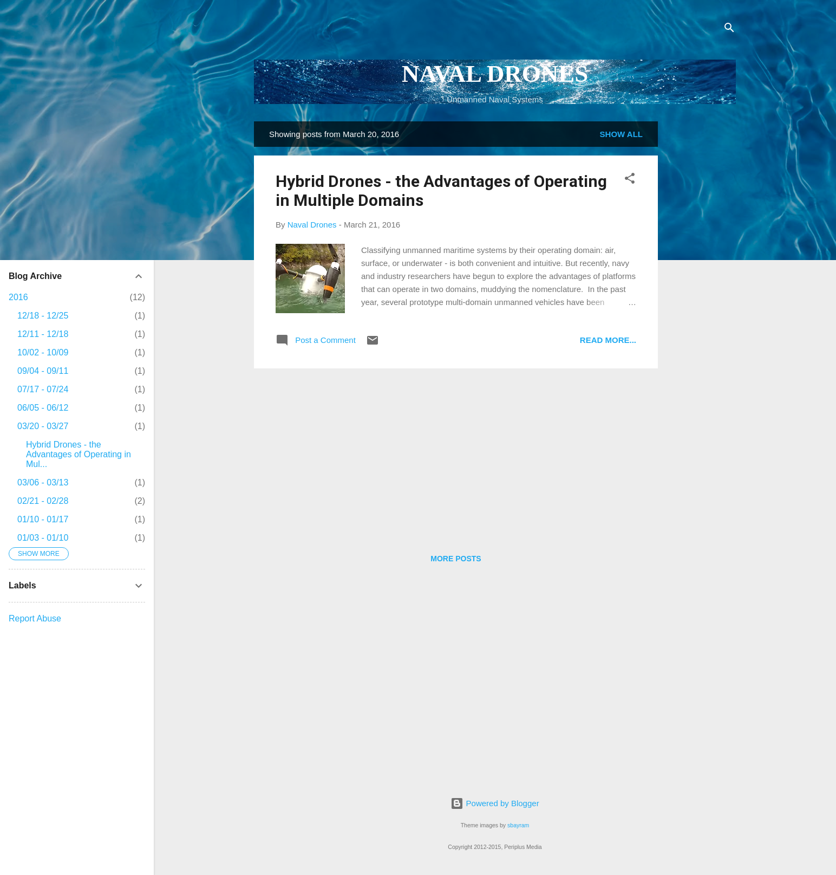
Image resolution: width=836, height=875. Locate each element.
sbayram (518, 825)
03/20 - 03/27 (42, 426)
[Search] (729, 29)
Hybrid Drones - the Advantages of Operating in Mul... (78, 454)
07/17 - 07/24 (42, 389)
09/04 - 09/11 (42, 370)
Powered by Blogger (494, 803)
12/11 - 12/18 (42, 334)
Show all (621, 134)
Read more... (608, 340)
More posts (455, 558)
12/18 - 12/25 (42, 315)
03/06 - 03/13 (42, 482)
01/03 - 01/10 (42, 537)
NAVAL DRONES (495, 73)
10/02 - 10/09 (42, 352)
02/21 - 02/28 (42, 500)
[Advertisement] (701, 283)
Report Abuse (35, 618)
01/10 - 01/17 (42, 519)
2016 (18, 297)
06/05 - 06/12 (42, 407)
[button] (629, 180)
